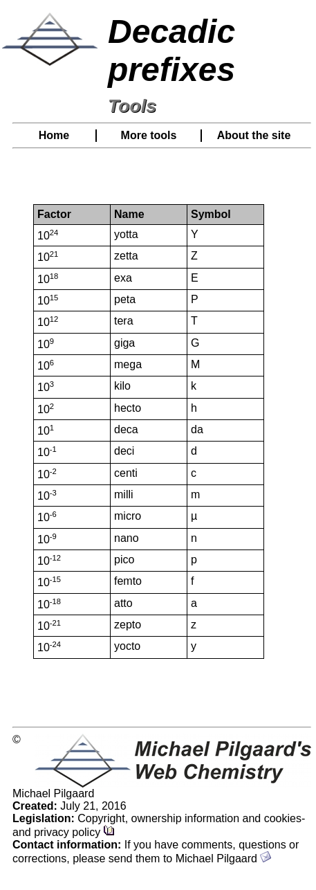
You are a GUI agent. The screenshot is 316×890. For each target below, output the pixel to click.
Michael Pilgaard (224, 858)
